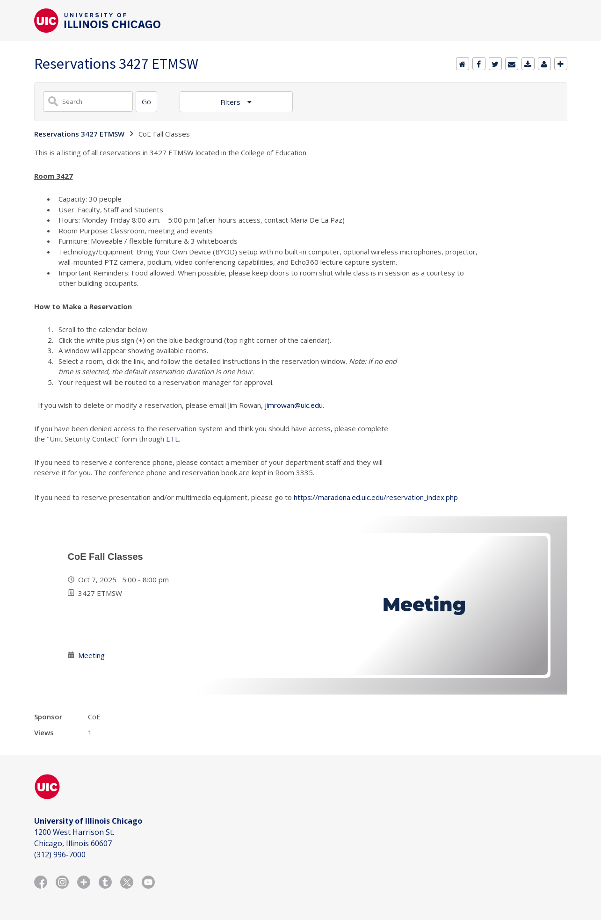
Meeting (91, 655)
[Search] (146, 101)
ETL (172, 438)
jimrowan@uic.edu (294, 405)
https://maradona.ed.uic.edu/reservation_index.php (376, 497)
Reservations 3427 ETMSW (79, 133)
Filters (231, 102)
